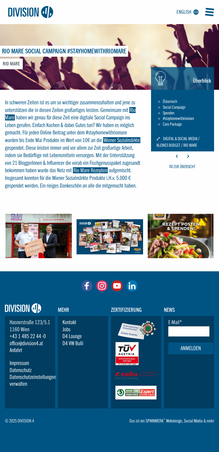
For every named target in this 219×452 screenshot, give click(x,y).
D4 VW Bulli (72, 343)
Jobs (66, 329)
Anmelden (191, 348)
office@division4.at (26, 343)
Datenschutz (21, 370)
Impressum (19, 363)
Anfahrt (16, 350)
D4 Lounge (72, 336)
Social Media (193, 421)
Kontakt (69, 322)
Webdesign (174, 421)
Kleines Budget (168, 145)
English (187, 12)
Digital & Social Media (180, 138)
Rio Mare (190, 145)
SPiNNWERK (155, 421)
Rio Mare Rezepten (90, 170)
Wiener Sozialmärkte (122, 140)
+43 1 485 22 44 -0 (28, 336)
